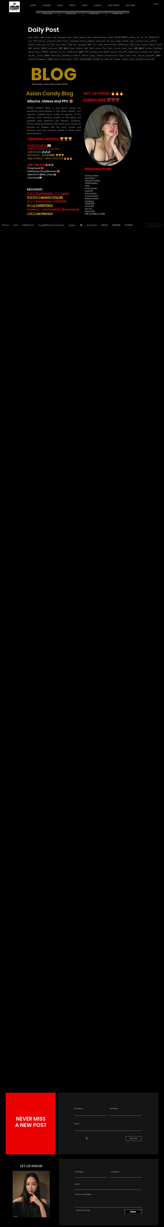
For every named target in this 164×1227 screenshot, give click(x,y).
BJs (75, 45)
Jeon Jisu (117, 48)
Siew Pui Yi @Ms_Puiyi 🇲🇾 (41, 174)
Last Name (114, 1108)
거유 (131, 45)
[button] (98, 4)
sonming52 (89, 206)
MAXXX (44, 48)
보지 (86, 48)
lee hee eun (53, 48)
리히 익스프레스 (86, 59)
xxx (142, 37)
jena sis (40, 55)
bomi (137, 52)
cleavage (117, 59)
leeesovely (93, 52)
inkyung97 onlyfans (92, 180)
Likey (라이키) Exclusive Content (51, 225)
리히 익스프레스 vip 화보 (95, 214)
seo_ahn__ (32, 55)
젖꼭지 (47, 55)
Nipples (157, 52)
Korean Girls (92, 225)
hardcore (113, 52)
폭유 (60, 48)
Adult (16, 225)
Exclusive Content (111, 55)
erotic (134, 55)
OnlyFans (79, 48)
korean (137, 45)
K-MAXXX (44, 52)
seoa (150, 52)
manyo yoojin (40, 45)
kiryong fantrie (90, 193)
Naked (152, 45)
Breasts (31, 52)
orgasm (118, 41)
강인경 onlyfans (91, 183)
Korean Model (104, 52)
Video (92, 48)
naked (110, 37)
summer (98, 48)
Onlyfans (72, 225)
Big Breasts (158, 48)
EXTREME (129, 225)
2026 (89, 45)
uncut (58, 45)
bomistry (144, 52)
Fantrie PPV (123, 52)
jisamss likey (90, 211)
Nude (124, 48)
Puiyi (104, 48)
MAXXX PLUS (154, 37)
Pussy (37, 52)
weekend (100, 55)
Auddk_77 (76, 55)
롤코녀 (141, 48)
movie (128, 55)
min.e (95, 45)
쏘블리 (158, 55)
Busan (72, 48)
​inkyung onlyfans (91, 175)
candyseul (90, 41)
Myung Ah (108, 59)
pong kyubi (82, 45)
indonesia (53, 52)
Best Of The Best (110, 45)
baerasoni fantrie (91, 198)
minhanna (85, 55)
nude (54, 37)
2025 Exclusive (123, 45)
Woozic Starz (55, 55)
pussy (89, 37)
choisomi (145, 45)
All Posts (5, 225)
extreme (132, 37)
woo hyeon (139, 41)
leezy (146, 41)
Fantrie (65, 41)
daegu (92, 55)
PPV (35, 41)
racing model (149, 59)
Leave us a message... (83, 1194)
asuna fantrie (90, 178)
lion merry (148, 48)
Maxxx (36, 37)
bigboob (82, 37)
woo (63, 52)
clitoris (110, 48)
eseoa (132, 59)
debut (59, 41)
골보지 (81, 52)
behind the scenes (99, 37)
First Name (78, 1108)
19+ (146, 37)
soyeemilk (89, 191)
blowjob (125, 41)
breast (69, 37)
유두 (30, 48)
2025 (70, 45)
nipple (75, 37)
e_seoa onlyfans (91, 196)
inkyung (82, 41)
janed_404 (139, 59)
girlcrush (36, 48)
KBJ (52, 45)
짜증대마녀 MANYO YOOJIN (45, 197)
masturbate (74, 41)
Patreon (64, 45)
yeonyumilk (150, 55)
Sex (102, 59)
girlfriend (153, 41)
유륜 (135, 48)
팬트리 (66, 48)
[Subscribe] (134, 1138)
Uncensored (100, 41)
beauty (121, 55)
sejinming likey (91, 188)
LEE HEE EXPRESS (120, 37)
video (42, 37)
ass (60, 52)
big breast (61, 37)
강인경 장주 (89, 203)
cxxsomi (159, 45)
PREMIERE (116, 225)
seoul (30, 41)
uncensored (51, 41)
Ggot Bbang (66, 55)
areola (100, 45)
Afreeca (131, 52)
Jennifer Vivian (72, 52)
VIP (87, 52)
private (48, 37)
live (48, 45)
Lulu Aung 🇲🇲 (34, 177)
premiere (41, 41)
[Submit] (133, 1211)
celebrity (125, 59)
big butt (32, 45)
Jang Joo (141, 55)
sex (138, 37)
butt (112, 41)
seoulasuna (89, 201)
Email (76, 1124)
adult (30, 37)
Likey (132, 41)
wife (107, 41)
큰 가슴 (96, 59)
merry (130, 48)
